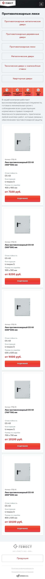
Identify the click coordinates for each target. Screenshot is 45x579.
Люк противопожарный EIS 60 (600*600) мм (19, 328)
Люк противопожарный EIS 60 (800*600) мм (19, 493)
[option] (22, 142)
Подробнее (22, 198)
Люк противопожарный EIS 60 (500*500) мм (19, 246)
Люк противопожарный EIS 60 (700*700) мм (19, 411)
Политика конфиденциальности (22, 568)
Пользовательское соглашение (22, 572)
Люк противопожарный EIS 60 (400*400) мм (19, 163)
